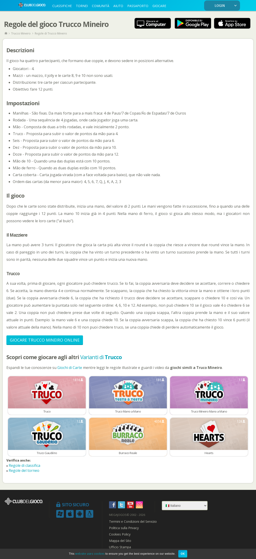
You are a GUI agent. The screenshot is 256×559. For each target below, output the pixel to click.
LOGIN (226, 6)
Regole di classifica (24, 465)
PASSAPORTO (137, 6)
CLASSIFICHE (62, 6)
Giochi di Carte (69, 367)
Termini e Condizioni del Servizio (133, 521)
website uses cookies (89, 554)
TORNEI (82, 6)
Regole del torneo (24, 470)
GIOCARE (159, 6)
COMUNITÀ (100, 6)
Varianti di (101, 357)
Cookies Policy (120, 534)
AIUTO (118, 6)
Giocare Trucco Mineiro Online (45, 340)
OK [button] (183, 554)
